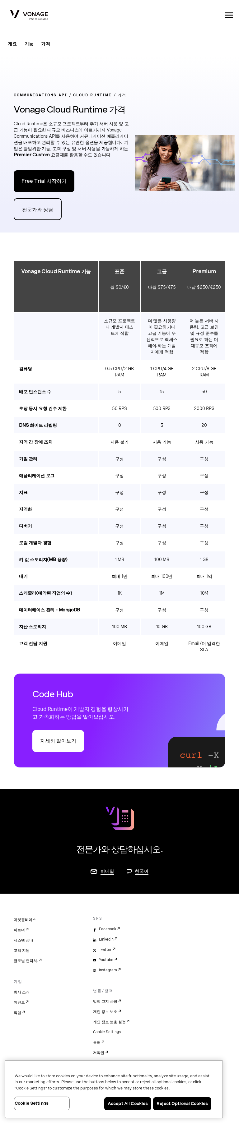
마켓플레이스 (25, 920)
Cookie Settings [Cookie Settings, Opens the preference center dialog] (32, 1103)
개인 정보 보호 (105, 1012)
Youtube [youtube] (106, 960)
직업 (17, 1013)
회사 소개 (22, 992)
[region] (114, 1089)
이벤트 (19, 1002)
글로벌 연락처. (26, 961)
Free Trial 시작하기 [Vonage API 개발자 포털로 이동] (44, 181)
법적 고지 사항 (105, 1001)
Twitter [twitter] (105, 949)
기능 (29, 43)
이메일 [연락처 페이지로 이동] (107, 871)
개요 (12, 43)
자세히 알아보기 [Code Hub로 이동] (58, 741)
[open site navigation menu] (229, 15)
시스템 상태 (23, 940)
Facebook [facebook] (107, 929)
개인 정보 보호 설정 (109, 1022)
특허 (97, 1042)
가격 (45, 43)
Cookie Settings (107, 1032)
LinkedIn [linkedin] (106, 939)
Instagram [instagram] (108, 970)
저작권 (98, 1053)
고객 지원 (22, 950)
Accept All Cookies (128, 1103)
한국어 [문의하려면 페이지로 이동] (141, 871)
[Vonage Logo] (29, 15)
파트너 (19, 930)
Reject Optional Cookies (182, 1103)
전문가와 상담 (37, 210)
